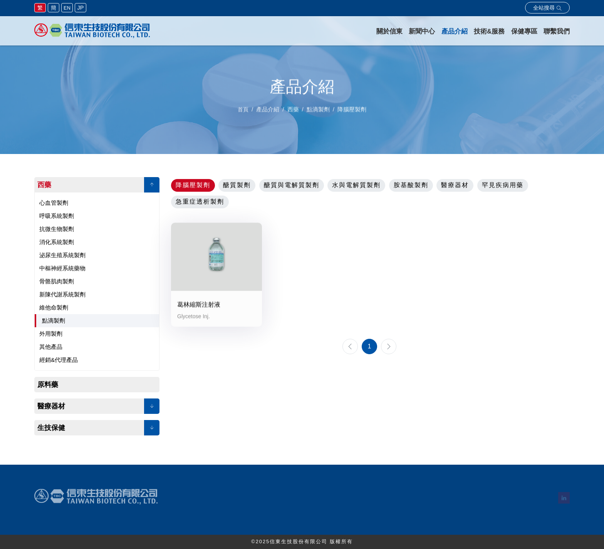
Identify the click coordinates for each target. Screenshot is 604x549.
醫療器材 (51, 406)
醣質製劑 (237, 185)
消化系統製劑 (56, 242)
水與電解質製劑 (356, 185)
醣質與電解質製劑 (291, 185)
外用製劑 (50, 333)
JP (80, 8)
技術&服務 (489, 31)
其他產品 (50, 346)
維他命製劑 (53, 307)
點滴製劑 (53, 320)
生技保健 (51, 428)
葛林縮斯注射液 (198, 305)
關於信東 (389, 31)
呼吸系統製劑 (56, 216)
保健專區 (524, 31)
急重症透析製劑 (200, 201)
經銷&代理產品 (58, 360)
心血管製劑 (53, 202)
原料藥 (47, 384)
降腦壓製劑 (193, 185)
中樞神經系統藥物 (62, 268)
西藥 (44, 185)
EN (67, 8)
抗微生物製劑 (56, 229)
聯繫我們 (557, 31)
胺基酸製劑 (411, 185)
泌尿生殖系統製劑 (62, 255)
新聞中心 (422, 31)
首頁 (243, 112)
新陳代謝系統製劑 (62, 294)
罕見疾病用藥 (502, 185)
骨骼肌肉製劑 (56, 281)
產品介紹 (454, 31)
